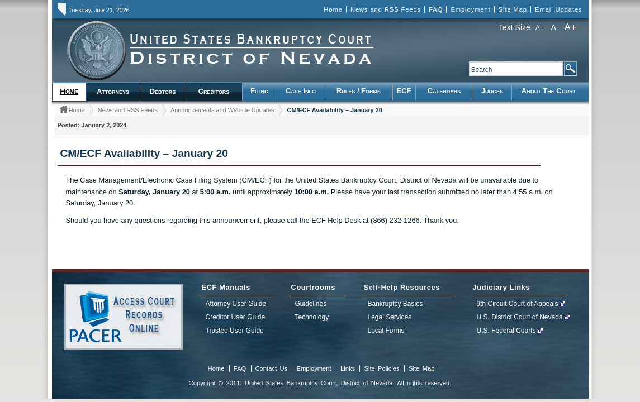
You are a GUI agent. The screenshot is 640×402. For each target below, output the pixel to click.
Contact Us (271, 368)
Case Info (301, 91)
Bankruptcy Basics (395, 304)
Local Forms (386, 330)
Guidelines (311, 304)
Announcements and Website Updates (222, 110)
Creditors (214, 91)
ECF (404, 91)
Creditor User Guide (236, 317)
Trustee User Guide (235, 330)
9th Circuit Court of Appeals (517, 304)
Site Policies (381, 368)
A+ (571, 27)
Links (347, 368)
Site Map (513, 9)
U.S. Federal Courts (506, 330)
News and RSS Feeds (385, 9)
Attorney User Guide (236, 304)
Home (333, 9)
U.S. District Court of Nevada (520, 317)
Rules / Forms (358, 91)
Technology (312, 317)
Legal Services (390, 317)
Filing (259, 91)
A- (539, 28)
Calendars (444, 91)
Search (570, 68)
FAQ (436, 9)
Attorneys (113, 91)
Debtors (163, 91)
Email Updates (558, 9)
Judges (492, 91)
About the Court (549, 91)
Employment (470, 9)
